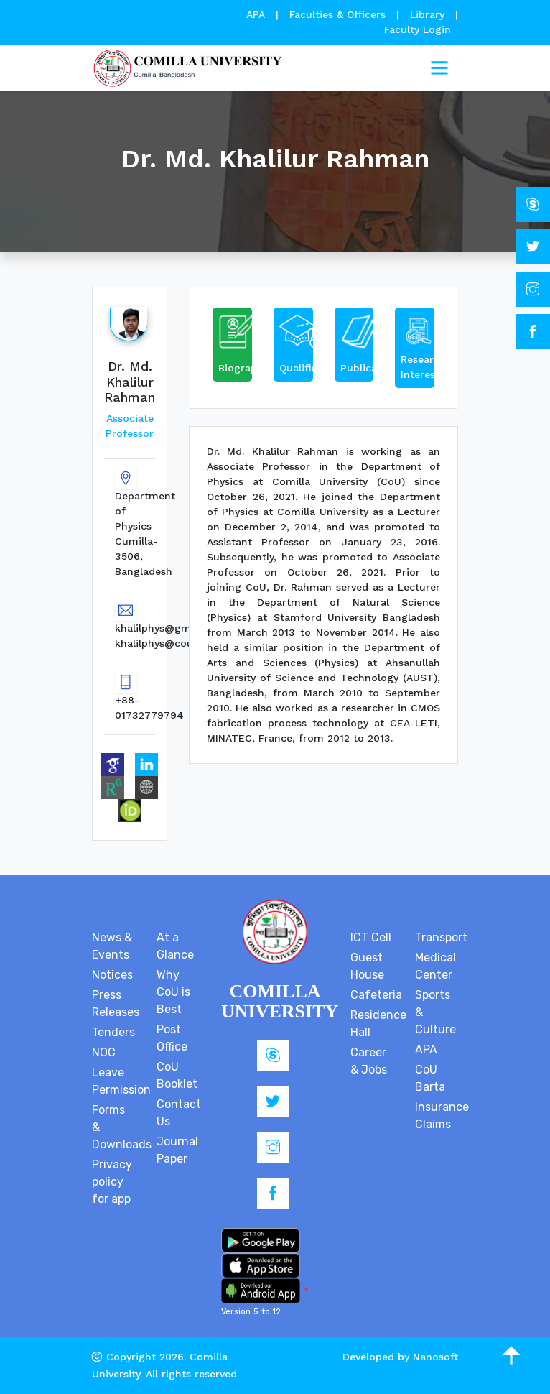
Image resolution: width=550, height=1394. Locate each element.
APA (257, 14)
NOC (104, 1052)
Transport (441, 937)
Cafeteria (376, 995)
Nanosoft (435, 1356)
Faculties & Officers (337, 14)
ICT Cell (370, 937)
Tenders (113, 1032)
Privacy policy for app (112, 1182)
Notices (112, 975)
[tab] (232, 348)
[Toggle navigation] (439, 68)
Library (429, 14)
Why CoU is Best (173, 992)
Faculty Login (417, 29)
